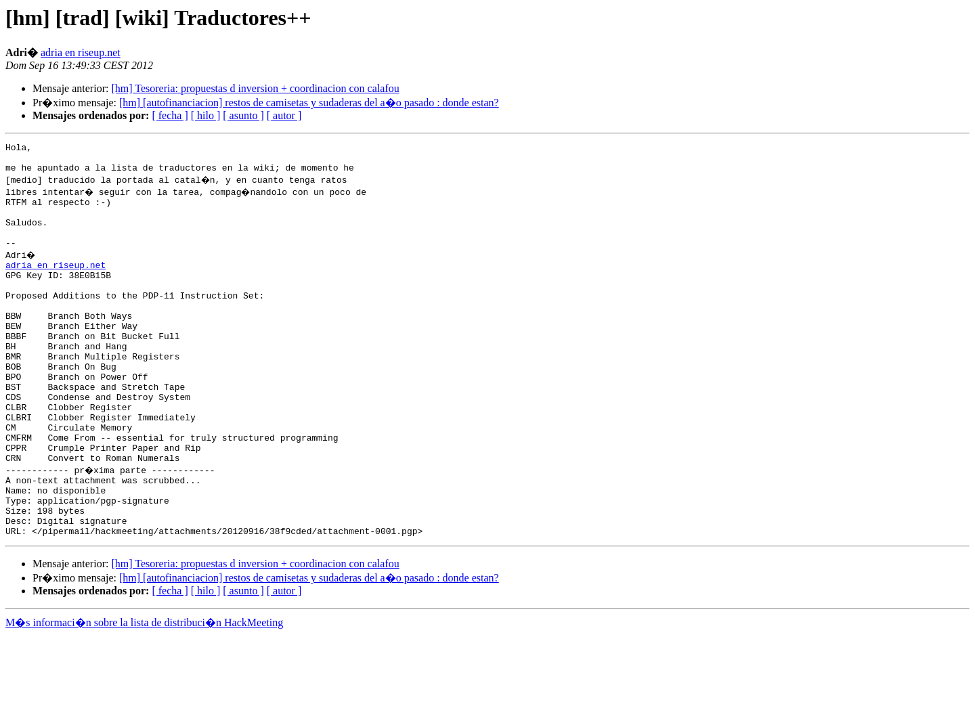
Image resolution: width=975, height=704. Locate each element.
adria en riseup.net (81, 52)
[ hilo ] (206, 115)
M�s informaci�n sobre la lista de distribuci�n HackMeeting (144, 691)
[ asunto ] (243, 115)
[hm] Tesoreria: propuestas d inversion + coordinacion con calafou (255, 88)
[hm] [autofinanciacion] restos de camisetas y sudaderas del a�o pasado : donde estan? (309, 102)
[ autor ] (284, 115)
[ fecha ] (170, 115)
